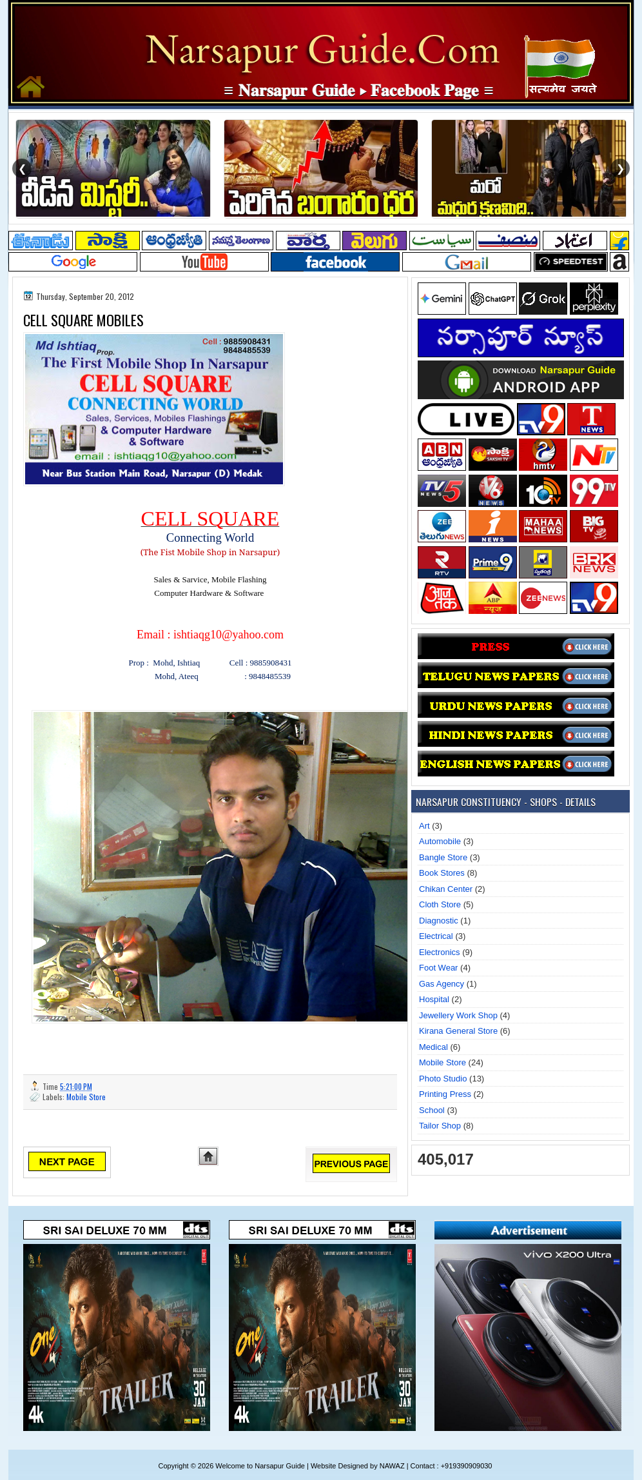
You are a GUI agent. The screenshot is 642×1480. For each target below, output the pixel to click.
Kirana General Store (458, 1031)
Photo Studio (443, 1078)
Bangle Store (443, 857)
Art (424, 826)
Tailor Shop (440, 1125)
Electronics (439, 952)
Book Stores (442, 873)
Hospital (434, 999)
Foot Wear (438, 967)
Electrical (436, 936)
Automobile (440, 841)
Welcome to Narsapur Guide (260, 1466)
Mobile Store (86, 1096)
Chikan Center (445, 889)
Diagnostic (438, 920)
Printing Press (445, 1094)
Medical (433, 1047)
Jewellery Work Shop (458, 1015)
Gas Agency (441, 984)
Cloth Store (440, 904)
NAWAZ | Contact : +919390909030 (436, 1466)
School (432, 1110)
